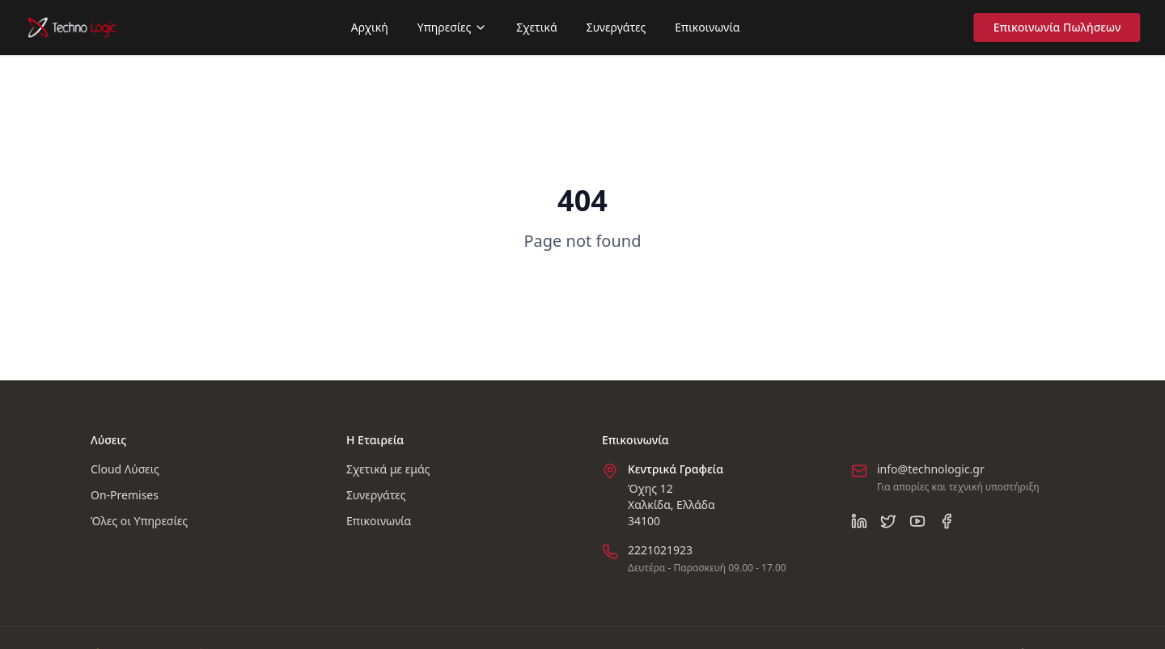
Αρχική (369, 27)
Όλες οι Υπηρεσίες (139, 520)
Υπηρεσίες (452, 27)
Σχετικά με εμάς (388, 469)
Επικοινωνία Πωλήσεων (1061, 27)
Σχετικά (536, 27)
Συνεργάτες (616, 27)
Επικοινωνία (707, 26)
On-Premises (125, 495)
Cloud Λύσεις (125, 469)
